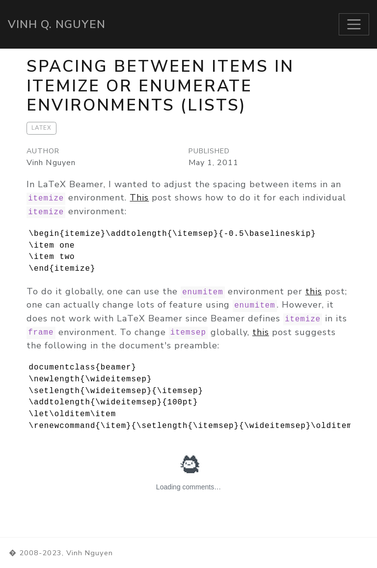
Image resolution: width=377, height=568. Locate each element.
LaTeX (41, 128)
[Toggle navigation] (354, 24)
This (139, 197)
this (313, 291)
